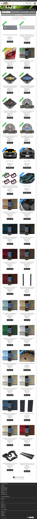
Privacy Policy (3, 493)
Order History (3, 512)
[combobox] (6, 12)
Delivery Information (4, 492)
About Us (2, 491)
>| (23, 477)
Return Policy (3, 486)
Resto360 (2, 485)
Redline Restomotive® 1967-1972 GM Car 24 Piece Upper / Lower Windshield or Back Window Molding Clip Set (27, 36)
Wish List (2, 513)
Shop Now (32, 12)
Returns (2, 499)
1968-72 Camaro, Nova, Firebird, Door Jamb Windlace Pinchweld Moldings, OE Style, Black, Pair (27, 288)
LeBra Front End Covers (10, 160)
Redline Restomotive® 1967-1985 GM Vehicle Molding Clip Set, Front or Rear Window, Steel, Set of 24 (9, 187)
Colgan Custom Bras (27, 160)
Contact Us (19, 0)
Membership (3, 515)
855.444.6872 (13, 0)
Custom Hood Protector (27, 186)
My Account (3, 511)
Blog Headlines (3, 507)
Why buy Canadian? (4, 490)
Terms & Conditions (4, 494)
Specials (2, 506)
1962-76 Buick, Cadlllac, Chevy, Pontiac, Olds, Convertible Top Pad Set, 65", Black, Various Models (27, 464)
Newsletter (2, 514)
